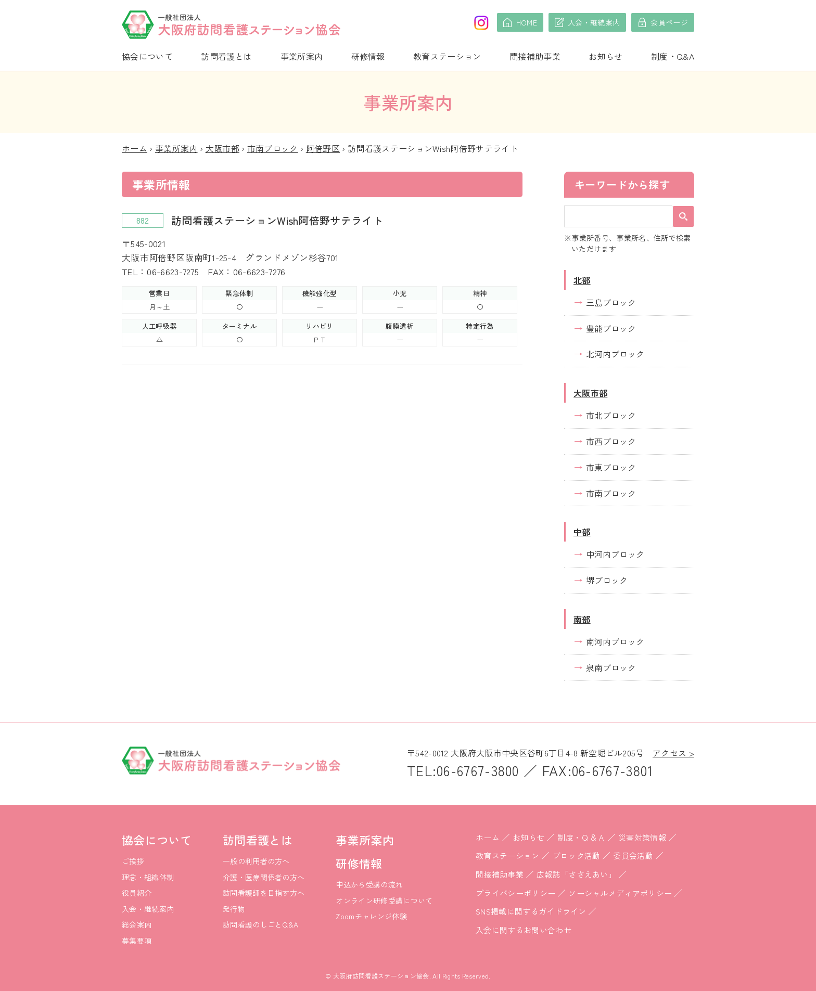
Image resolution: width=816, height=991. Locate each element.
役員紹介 (136, 892)
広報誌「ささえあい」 (576, 874)
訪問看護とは (226, 56)
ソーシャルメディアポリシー (620, 892)
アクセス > (673, 753)
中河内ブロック (615, 554)
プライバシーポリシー (515, 892)
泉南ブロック (611, 667)
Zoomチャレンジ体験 (371, 916)
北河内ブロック (615, 354)
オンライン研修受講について (384, 900)
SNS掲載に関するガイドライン (531, 911)
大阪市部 (222, 148)
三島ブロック (611, 302)
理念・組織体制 (148, 877)
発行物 (234, 909)
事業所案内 (301, 56)
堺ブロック (607, 580)
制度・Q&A (672, 56)
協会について (147, 56)
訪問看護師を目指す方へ (264, 892)
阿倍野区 (323, 148)
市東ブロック (611, 467)
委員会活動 (633, 855)
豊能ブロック (611, 328)
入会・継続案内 (148, 909)
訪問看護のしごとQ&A (261, 924)
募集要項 (136, 940)
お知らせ (605, 56)
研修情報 (368, 56)
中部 (582, 531)
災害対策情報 (642, 837)
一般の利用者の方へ (256, 861)
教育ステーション (447, 56)
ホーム (134, 148)
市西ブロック (611, 441)
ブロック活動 (577, 855)
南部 (582, 619)
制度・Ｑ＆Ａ (581, 837)
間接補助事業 (534, 56)
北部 (582, 280)
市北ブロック (611, 415)
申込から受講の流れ (369, 884)
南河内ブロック (615, 641)
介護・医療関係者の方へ (264, 877)
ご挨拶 (133, 861)
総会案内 (136, 924)
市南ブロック (272, 148)
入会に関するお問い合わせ (523, 929)
